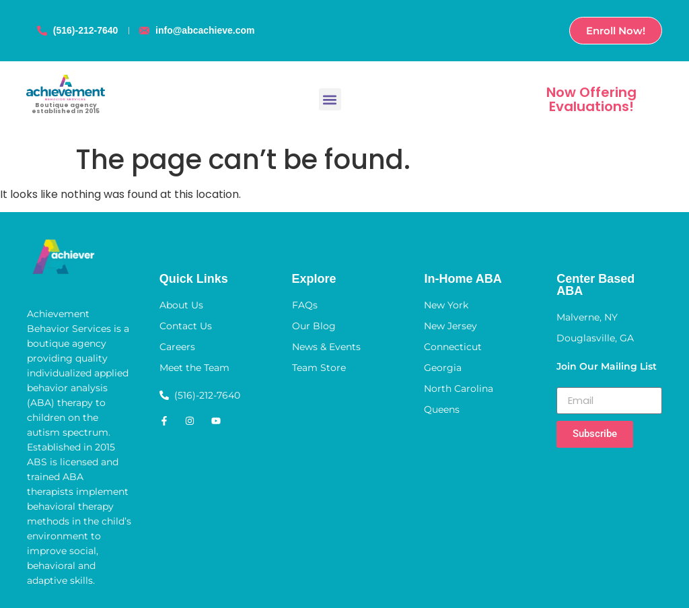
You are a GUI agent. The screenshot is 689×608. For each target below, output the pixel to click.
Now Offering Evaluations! (591, 99)
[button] (330, 99)
